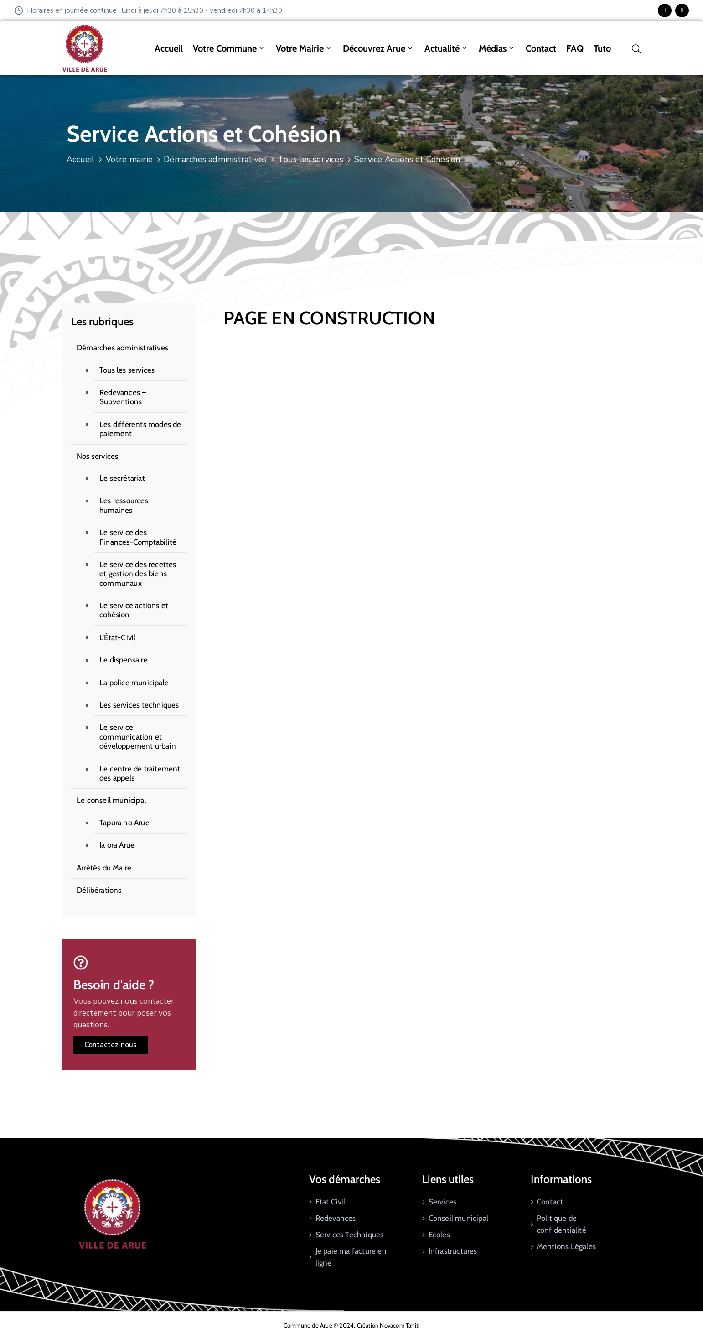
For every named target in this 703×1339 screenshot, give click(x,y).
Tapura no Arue (124, 822)
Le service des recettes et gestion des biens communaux (137, 574)
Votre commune (229, 48)
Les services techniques (139, 704)
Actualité (446, 48)
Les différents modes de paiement (140, 429)
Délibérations (99, 890)
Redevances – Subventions (122, 397)
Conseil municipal (458, 1218)
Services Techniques (349, 1234)
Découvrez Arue (378, 48)
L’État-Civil (117, 637)
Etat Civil (330, 1201)
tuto (602, 48)
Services (443, 1201)
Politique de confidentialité (561, 1224)
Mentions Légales (566, 1246)
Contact (541, 48)
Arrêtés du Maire (104, 867)
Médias (497, 48)
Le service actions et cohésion (133, 610)
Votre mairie (304, 48)
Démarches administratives (215, 159)
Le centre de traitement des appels (140, 773)
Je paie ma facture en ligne (351, 1256)
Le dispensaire (123, 659)
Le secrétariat (122, 478)
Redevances (335, 1218)
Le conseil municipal (111, 800)
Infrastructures (453, 1251)
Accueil (169, 48)
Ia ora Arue (116, 844)
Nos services (97, 456)
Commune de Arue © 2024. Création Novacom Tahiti (351, 1325)
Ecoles (439, 1234)
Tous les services (310, 159)
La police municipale (134, 682)
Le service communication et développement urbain (137, 736)
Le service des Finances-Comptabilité (137, 537)
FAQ (575, 48)
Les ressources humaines (123, 505)
